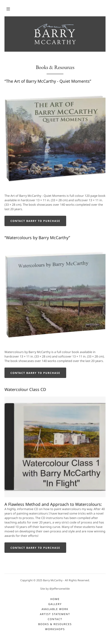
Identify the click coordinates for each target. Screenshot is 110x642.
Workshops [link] (55, 629)
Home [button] (55, 599)
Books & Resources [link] (55, 624)
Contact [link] (55, 619)
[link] (55, 34)
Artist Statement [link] (55, 614)
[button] (8, 9)
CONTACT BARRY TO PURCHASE (35, 373)
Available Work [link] (55, 609)
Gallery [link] (55, 604)
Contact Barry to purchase (35, 221)
